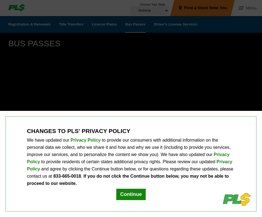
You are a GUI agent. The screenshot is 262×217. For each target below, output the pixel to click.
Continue (131, 194)
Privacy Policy (85, 140)
